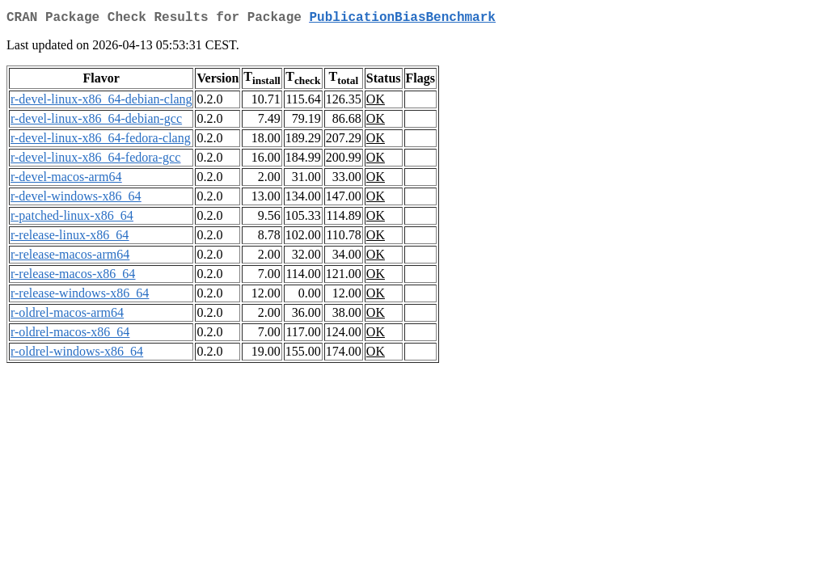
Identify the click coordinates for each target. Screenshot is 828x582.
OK (375, 102)
